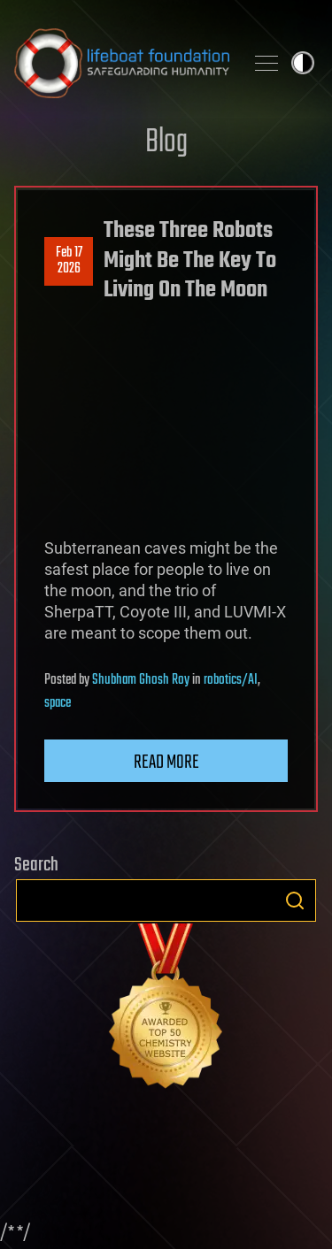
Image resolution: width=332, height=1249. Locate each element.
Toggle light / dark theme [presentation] (302, 62)
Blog (166, 143)
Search (295, 900)
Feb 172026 (69, 261)
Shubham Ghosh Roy (140, 680)
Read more (166, 762)
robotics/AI (231, 680)
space (57, 703)
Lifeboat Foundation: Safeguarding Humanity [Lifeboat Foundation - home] (121, 62)
